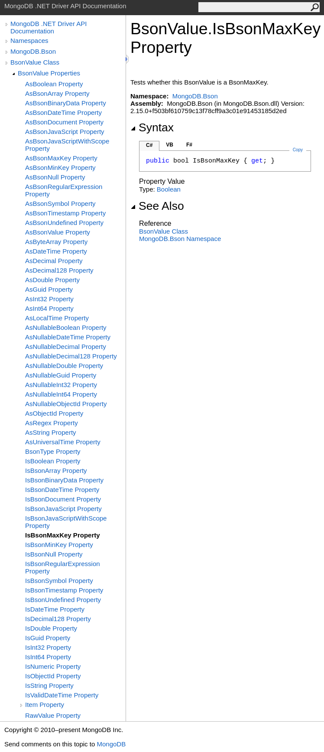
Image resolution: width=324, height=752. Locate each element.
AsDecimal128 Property (59, 270)
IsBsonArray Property (56, 470)
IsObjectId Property (53, 676)
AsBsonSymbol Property (60, 203)
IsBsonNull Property (54, 554)
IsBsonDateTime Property (62, 489)
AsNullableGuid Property (60, 375)
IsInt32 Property (48, 647)
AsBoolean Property (54, 84)
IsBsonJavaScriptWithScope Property (66, 521)
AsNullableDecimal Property (65, 346)
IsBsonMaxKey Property (62, 535)
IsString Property (49, 685)
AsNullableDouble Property (64, 365)
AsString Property (50, 432)
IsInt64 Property (48, 657)
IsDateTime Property (54, 609)
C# (149, 145)
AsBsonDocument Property (64, 122)
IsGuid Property (47, 637)
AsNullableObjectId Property (66, 403)
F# (189, 145)
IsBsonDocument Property (63, 499)
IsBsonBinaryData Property (64, 480)
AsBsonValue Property (57, 232)
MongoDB (111, 744)
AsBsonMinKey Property (60, 167)
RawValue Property (53, 715)
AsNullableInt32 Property (61, 384)
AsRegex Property (51, 422)
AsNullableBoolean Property (66, 327)
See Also (157, 205)
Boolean (169, 189)
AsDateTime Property (56, 251)
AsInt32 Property (49, 299)
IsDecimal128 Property (58, 618)
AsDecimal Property (54, 260)
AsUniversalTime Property (62, 442)
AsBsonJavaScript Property (64, 131)
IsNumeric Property (53, 666)
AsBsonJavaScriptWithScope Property (67, 144)
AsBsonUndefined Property (64, 222)
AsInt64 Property (49, 308)
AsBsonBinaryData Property (65, 103)
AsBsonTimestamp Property (65, 213)
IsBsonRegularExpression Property (62, 567)
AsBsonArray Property (57, 93)
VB (169, 145)
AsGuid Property (49, 289)
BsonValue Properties (49, 73)
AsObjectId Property (54, 413)
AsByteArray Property (56, 241)
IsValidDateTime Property (61, 695)
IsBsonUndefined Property (63, 599)
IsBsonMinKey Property (59, 544)
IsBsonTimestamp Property (64, 590)
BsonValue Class (34, 62)
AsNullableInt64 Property (61, 394)
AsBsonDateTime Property (63, 112)
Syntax (152, 127)
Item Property (44, 704)
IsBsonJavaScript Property (63, 508)
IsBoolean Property (53, 461)
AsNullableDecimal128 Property (71, 356)
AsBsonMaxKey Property (61, 158)
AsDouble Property (52, 279)
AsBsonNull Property (55, 177)
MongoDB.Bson (33, 51)
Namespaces (29, 40)
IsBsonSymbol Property (59, 580)
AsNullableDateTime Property (67, 337)
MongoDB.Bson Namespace (180, 238)
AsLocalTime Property (57, 318)
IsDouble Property (51, 628)
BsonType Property (53, 451)
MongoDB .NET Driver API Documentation (48, 27)
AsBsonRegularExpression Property (63, 190)
